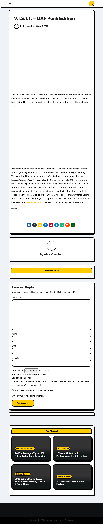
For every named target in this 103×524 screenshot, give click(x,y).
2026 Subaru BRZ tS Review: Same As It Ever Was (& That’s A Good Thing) (30, 482)
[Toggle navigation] (10, 3)
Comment (17, 297)
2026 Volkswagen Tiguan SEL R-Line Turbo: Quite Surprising (30, 454)
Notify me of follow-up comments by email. (33, 390)
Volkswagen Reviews (25, 448)
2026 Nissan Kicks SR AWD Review (70, 483)
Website (15, 358)
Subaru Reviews (23, 474)
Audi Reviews (63, 448)
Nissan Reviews (64, 477)
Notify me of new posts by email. (29, 396)
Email (14, 346)
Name (14, 334)
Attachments (18, 370)
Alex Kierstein (53, 254)
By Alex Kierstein (24, 26)
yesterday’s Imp (34, 202)
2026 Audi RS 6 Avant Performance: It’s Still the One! (72, 454)
